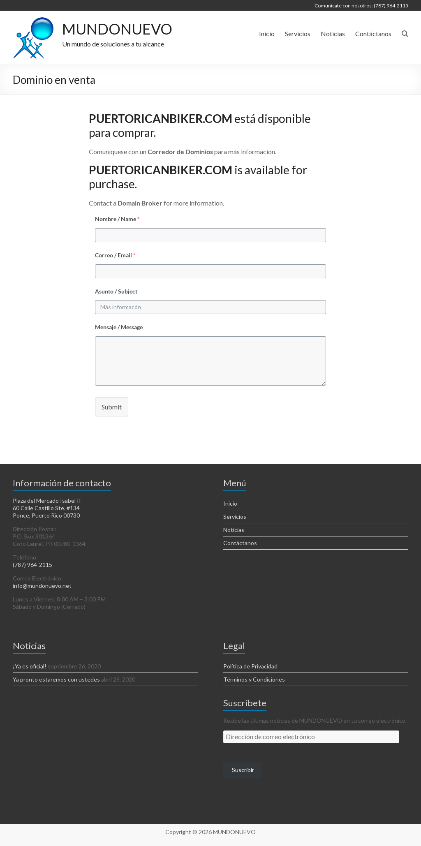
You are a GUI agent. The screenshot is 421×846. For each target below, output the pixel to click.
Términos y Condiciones (254, 679)
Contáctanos (373, 33)
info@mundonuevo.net (42, 585)
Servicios (297, 33)
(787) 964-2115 (32, 564)
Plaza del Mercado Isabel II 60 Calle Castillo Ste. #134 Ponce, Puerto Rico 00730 (47, 508)
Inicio (267, 33)
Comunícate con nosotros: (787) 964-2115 (361, 5)
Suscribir (243, 769)
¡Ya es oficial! (29, 666)
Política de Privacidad (250, 666)
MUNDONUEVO (117, 29)
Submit (112, 407)
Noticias (333, 33)
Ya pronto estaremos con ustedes (56, 679)
